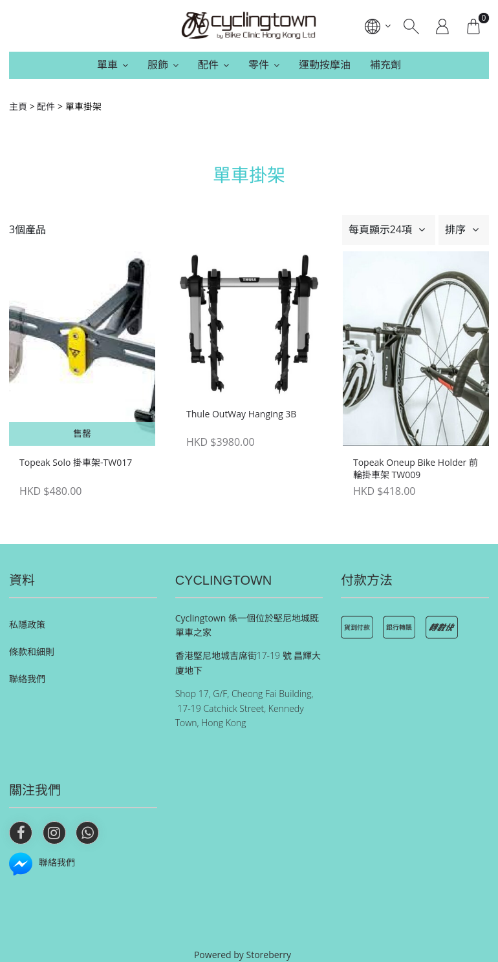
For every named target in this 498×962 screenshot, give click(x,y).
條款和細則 (31, 651)
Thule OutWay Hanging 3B (241, 414)
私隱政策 (27, 624)
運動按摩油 (325, 65)
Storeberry (269, 954)
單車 (107, 65)
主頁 (18, 106)
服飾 (157, 65)
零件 (258, 65)
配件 (208, 65)
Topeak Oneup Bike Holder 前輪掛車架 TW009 (415, 468)
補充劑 (385, 65)
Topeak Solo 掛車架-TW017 (75, 462)
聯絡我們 (27, 679)
